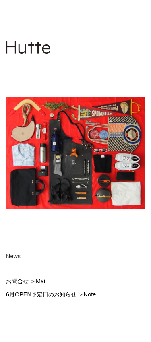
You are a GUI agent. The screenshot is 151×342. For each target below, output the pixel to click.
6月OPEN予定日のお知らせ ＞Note (51, 294)
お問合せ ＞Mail (26, 281)
